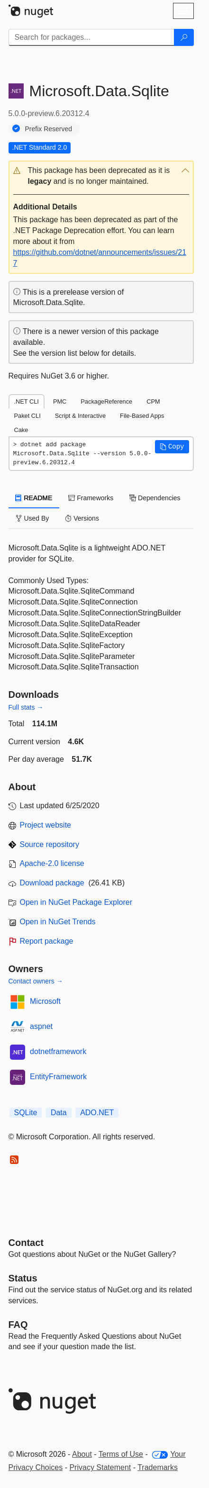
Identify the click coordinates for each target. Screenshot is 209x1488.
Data (59, 1113)
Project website (46, 825)
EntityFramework (58, 1077)
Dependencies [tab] (154, 498)
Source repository (49, 844)
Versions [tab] (82, 518)
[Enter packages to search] (91, 37)
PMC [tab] (59, 401)
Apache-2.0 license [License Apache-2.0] (52, 863)
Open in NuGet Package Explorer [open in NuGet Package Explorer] (76, 902)
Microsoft (45, 1001)
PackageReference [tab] (106, 401)
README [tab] (34, 498)
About (82, 1454)
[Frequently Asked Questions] (18, 1324)
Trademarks (157, 1467)
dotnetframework (58, 1051)
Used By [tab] (32, 518)
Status (23, 1278)
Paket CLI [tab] (27, 415)
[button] (101, 176)
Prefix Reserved (49, 129)
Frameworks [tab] (90, 498)
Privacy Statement (100, 1467)
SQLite (25, 1113)
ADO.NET (97, 1113)
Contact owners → (36, 981)
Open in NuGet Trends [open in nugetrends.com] (58, 922)
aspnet (41, 1026)
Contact (26, 1242)
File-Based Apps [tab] (142, 415)
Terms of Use (121, 1454)
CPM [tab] (153, 401)
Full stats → (26, 707)
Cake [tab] (21, 429)
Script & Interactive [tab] (80, 415)
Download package (52, 883)
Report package (46, 941)
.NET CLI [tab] (26, 401)
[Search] (184, 37)
